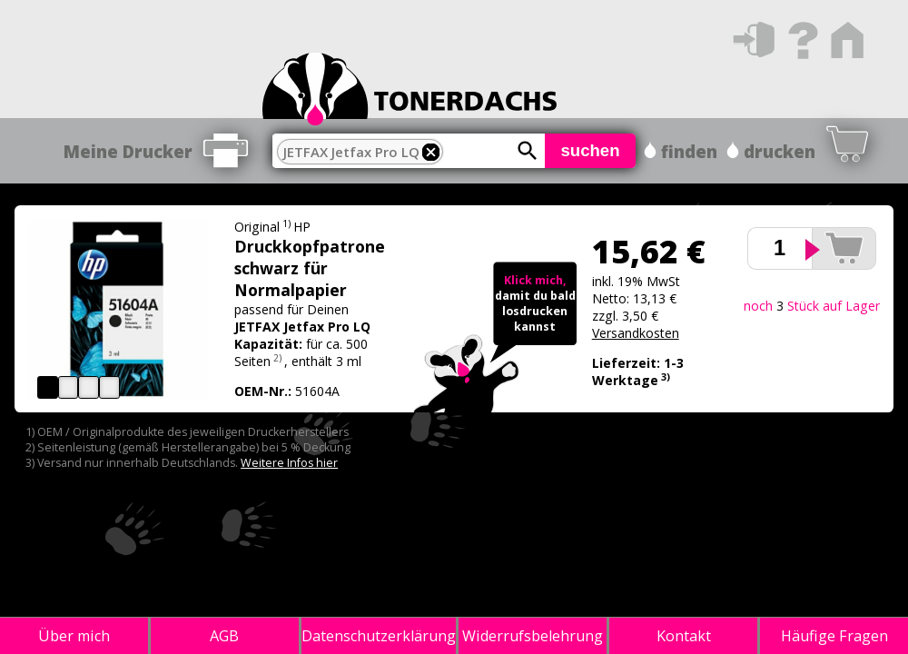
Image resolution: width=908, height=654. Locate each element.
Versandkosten (635, 333)
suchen (589, 150)
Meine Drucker (128, 151)
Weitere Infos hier (289, 463)
